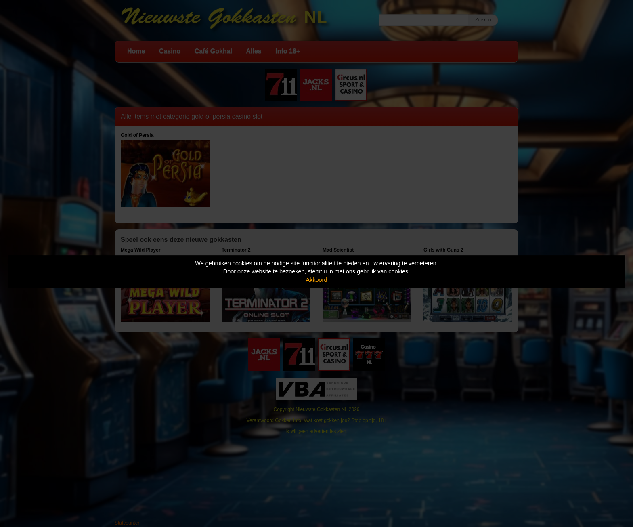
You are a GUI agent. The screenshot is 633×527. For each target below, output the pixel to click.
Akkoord (316, 280)
